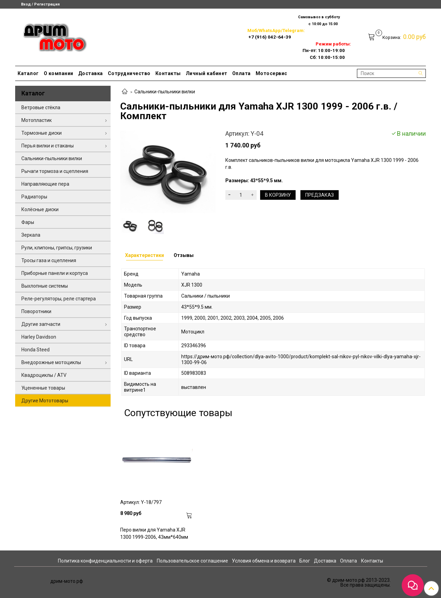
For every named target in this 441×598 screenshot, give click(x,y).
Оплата (241, 73)
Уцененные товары (43, 388)
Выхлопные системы (44, 286)
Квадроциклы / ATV (43, 375)
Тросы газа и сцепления (48, 260)
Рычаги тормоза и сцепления (54, 171)
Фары (27, 222)
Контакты (168, 73)
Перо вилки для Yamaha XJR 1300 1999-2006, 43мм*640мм (154, 533)
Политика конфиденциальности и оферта (105, 561)
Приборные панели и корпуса (54, 273)
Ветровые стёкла (40, 107)
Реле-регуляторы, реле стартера (58, 298)
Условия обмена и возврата (264, 561)
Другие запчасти (40, 324)
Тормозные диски (41, 133)
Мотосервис (271, 73)
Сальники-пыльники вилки (164, 91)
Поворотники (36, 311)
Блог (304, 561)
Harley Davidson (38, 337)
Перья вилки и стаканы (47, 145)
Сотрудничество (129, 73)
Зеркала (30, 235)
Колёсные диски (40, 209)
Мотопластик (36, 120)
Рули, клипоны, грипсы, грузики (56, 247)
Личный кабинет (206, 73)
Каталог (28, 73)
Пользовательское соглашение (192, 561)
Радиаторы (34, 196)
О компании (58, 73)
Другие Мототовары (44, 400)
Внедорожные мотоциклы (51, 362)
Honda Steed (35, 349)
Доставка (90, 73)
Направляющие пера (45, 184)
